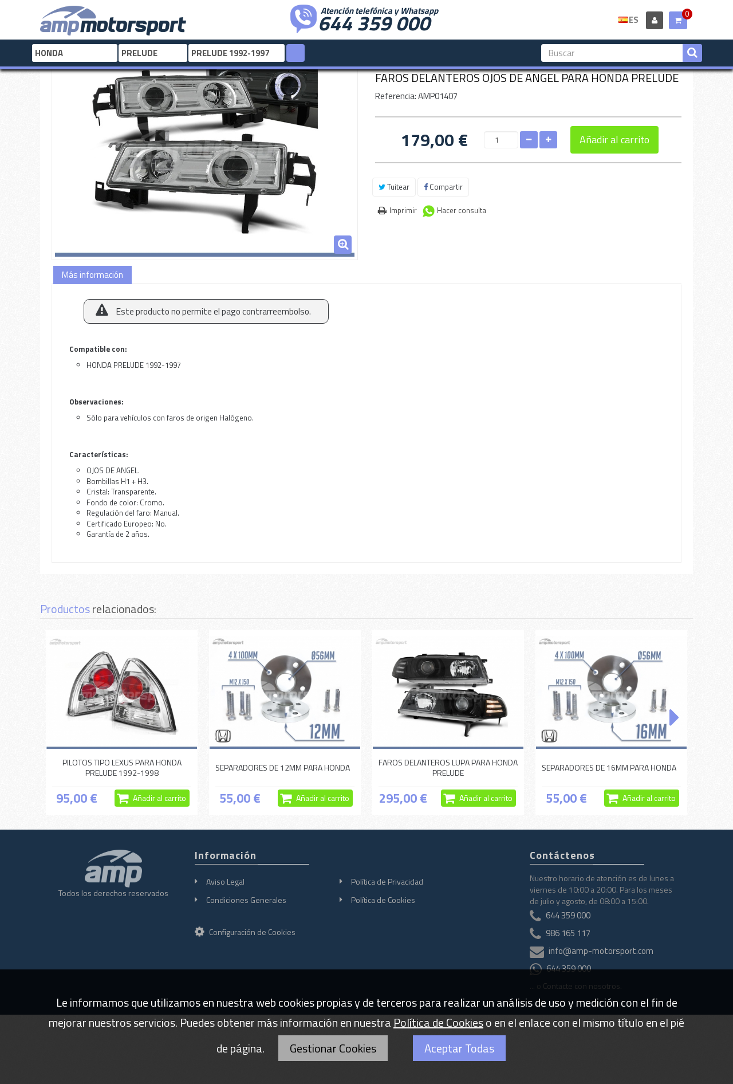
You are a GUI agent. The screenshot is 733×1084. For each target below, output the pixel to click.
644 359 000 (374, 21)
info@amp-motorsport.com (601, 950)
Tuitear (394, 187)
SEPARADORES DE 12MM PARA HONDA (282, 767)
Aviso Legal (225, 881)
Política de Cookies (383, 900)
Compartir (443, 187)
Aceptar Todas (459, 1048)
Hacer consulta (461, 210)
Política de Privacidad (387, 881)
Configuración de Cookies (245, 932)
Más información (92, 274)
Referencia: (395, 96)
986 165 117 (568, 933)
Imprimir (403, 210)
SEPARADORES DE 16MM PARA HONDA (609, 767)
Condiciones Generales (246, 900)
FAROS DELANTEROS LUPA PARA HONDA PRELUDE (448, 767)
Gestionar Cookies (333, 1048)
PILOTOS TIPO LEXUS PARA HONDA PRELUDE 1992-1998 (122, 767)
